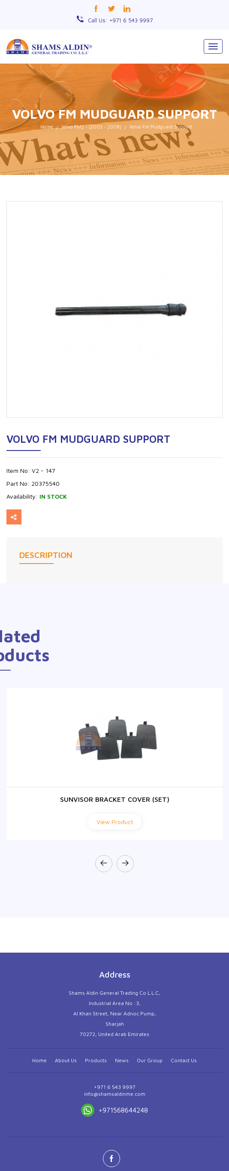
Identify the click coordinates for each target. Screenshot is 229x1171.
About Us (66, 1148)
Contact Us (184, 1148)
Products (96, 1148)
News (122, 1148)
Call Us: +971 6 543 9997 (120, 20)
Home (46, 126)
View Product (114, 821)
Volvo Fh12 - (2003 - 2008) (91, 126)
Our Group (150, 1148)
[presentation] (103, 863)
